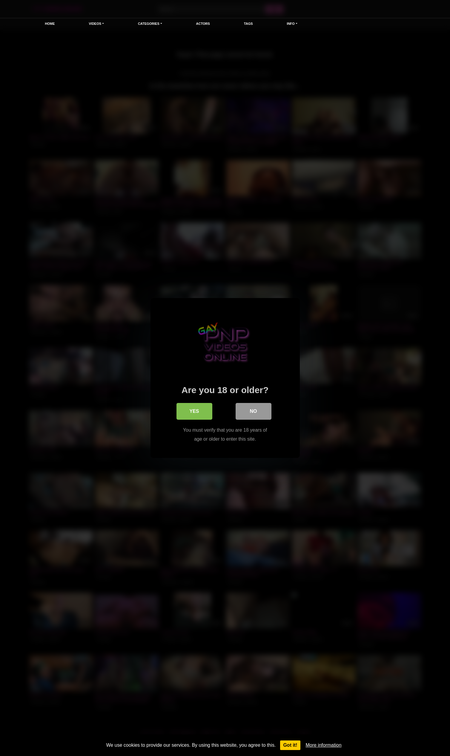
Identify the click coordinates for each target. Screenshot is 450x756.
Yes (194, 411)
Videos (95, 23)
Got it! (290, 745)
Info (291, 23)
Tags (248, 23)
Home (50, 23)
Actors (203, 23)
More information (324, 745)
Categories (148, 23)
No (253, 411)
